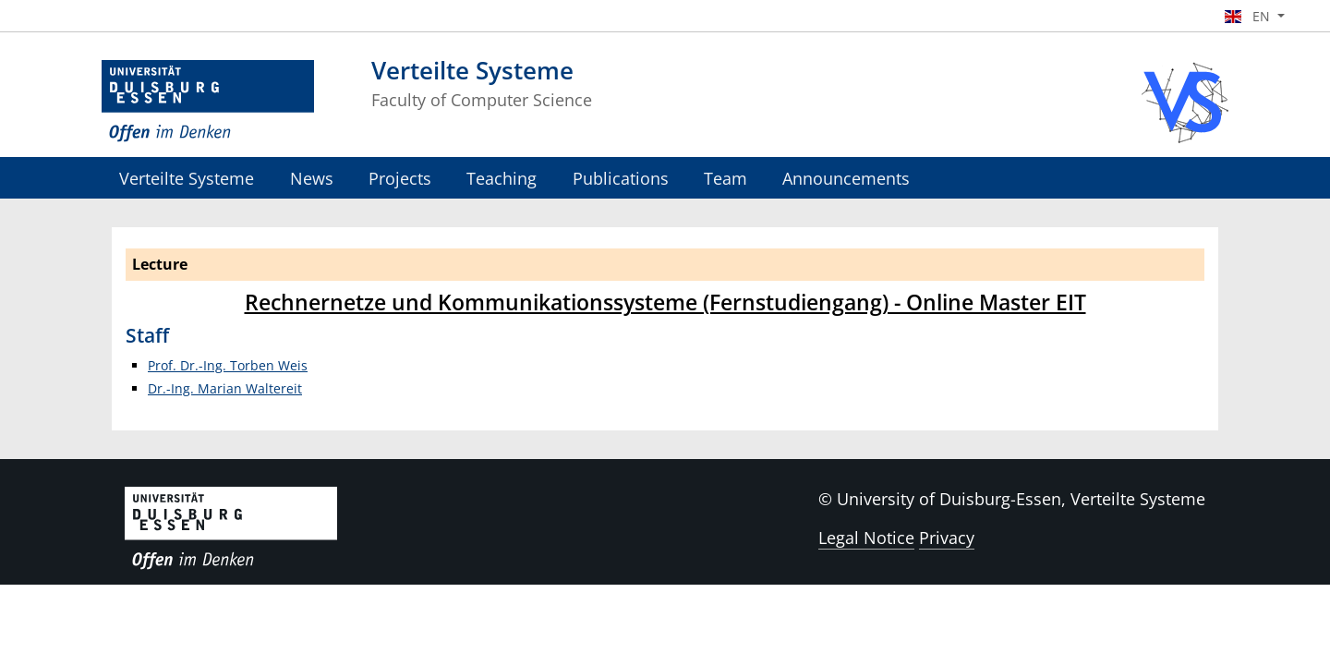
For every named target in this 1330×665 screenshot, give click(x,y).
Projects (400, 177)
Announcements (846, 177)
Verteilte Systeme (186, 177)
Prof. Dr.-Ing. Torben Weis (228, 365)
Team (725, 177)
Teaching (501, 177)
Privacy (946, 537)
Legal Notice (866, 537)
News (311, 177)
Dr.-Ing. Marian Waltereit (225, 388)
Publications (621, 177)
